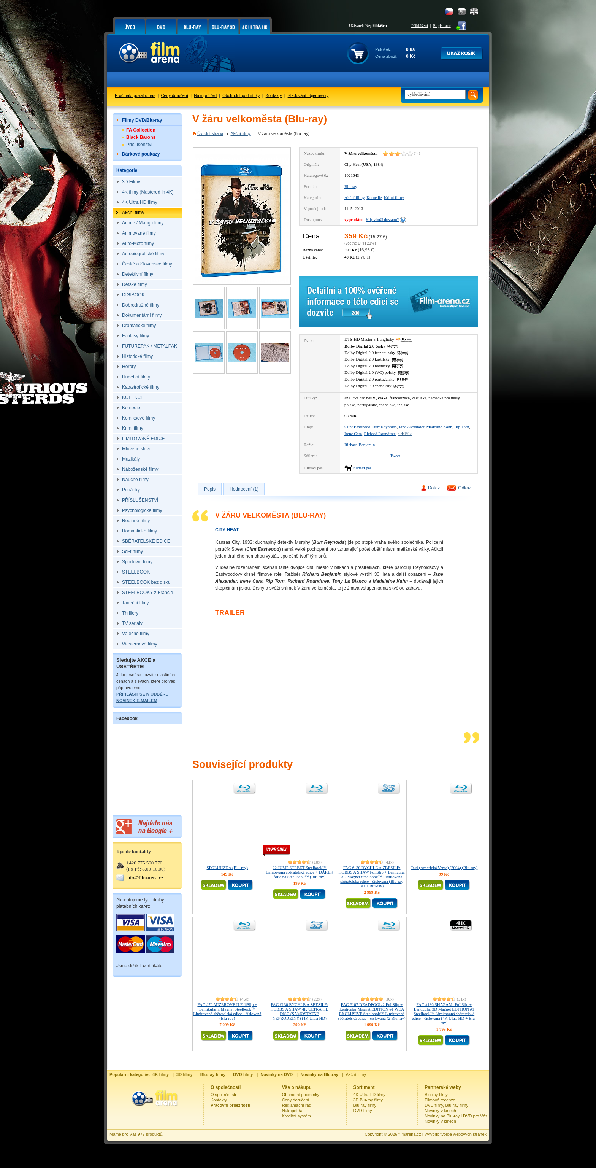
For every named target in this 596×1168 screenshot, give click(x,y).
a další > (405, 433)
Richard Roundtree (380, 433)
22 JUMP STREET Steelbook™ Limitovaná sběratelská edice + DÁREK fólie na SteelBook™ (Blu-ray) (299, 872)
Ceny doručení (175, 95)
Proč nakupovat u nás (135, 95)
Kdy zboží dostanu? (382, 219)
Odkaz (464, 488)
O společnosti (223, 1094)
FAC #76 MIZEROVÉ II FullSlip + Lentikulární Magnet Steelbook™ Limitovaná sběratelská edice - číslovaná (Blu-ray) (227, 1011)
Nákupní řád (205, 95)
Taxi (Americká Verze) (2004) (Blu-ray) (444, 867)
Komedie (374, 197)
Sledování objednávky (308, 95)
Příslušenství (139, 144)
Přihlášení (419, 25)
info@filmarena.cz (144, 877)
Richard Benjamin (359, 444)
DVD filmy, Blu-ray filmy (446, 1105)
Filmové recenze (440, 1100)
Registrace (441, 25)
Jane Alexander (411, 426)
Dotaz (434, 488)
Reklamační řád (296, 1105)
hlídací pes (362, 468)
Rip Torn (461, 426)
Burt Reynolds (384, 426)
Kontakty (274, 95)
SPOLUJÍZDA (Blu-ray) (227, 867)
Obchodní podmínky (241, 95)
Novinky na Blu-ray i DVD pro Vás (456, 1116)
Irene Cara (353, 433)
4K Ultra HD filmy (369, 1094)
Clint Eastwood (357, 426)
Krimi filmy (394, 197)
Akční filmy (240, 133)
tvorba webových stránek (463, 1134)
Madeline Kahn (439, 426)
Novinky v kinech (440, 1110)
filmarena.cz (409, 1134)
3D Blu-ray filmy (368, 1100)
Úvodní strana (210, 133)
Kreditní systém (296, 1116)
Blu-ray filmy (365, 1105)
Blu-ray (350, 186)
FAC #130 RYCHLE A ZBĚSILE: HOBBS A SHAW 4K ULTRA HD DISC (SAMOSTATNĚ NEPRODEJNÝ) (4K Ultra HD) (299, 1011)
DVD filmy (362, 1110)
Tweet (395, 455)
